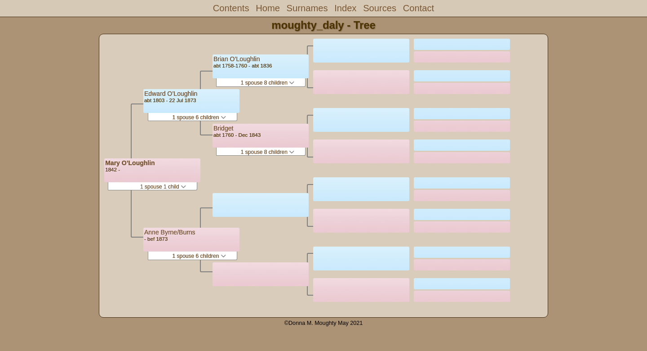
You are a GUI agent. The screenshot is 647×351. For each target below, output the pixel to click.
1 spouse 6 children (199, 117)
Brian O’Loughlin (236, 59)
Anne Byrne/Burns (169, 232)
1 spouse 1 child (163, 187)
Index (345, 8)
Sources (379, 8)
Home (268, 8)
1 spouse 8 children (267, 83)
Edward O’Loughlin (170, 93)
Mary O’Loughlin (130, 162)
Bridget (223, 128)
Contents (231, 8)
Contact (418, 8)
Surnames (307, 8)
